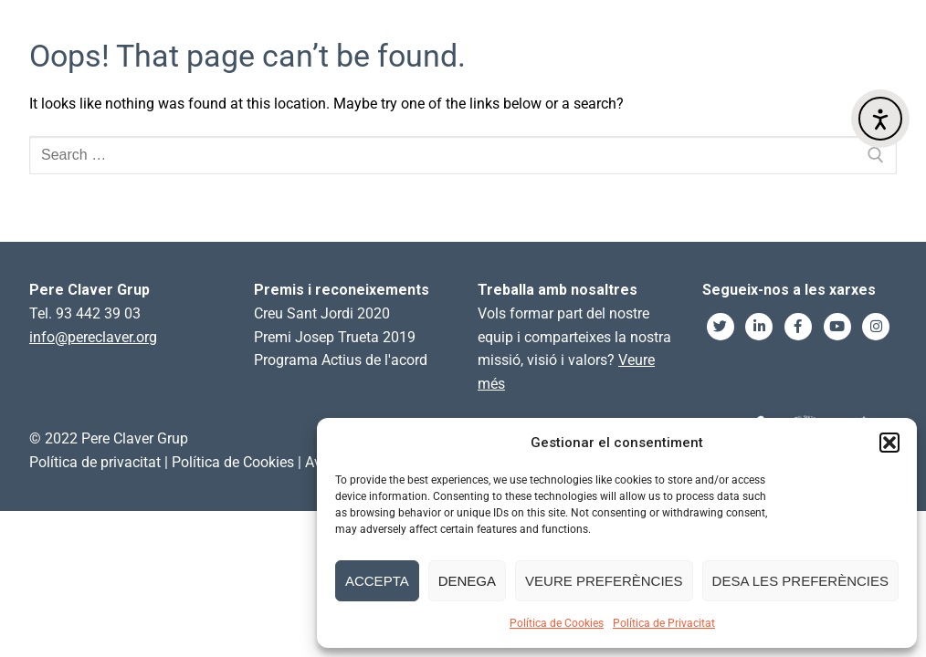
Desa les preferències (800, 581)
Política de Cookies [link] (233, 462)
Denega (467, 581)
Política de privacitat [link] (95, 462)
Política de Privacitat (664, 623)
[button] (889, 442)
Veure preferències (604, 581)
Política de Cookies (557, 623)
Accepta (377, 581)
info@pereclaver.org (93, 337)
